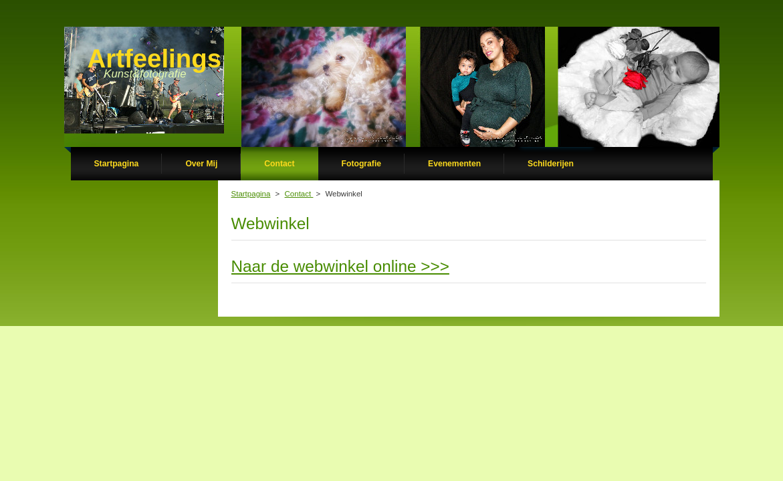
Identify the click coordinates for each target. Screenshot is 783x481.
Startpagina (251, 194)
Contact (299, 194)
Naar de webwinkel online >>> (340, 266)
